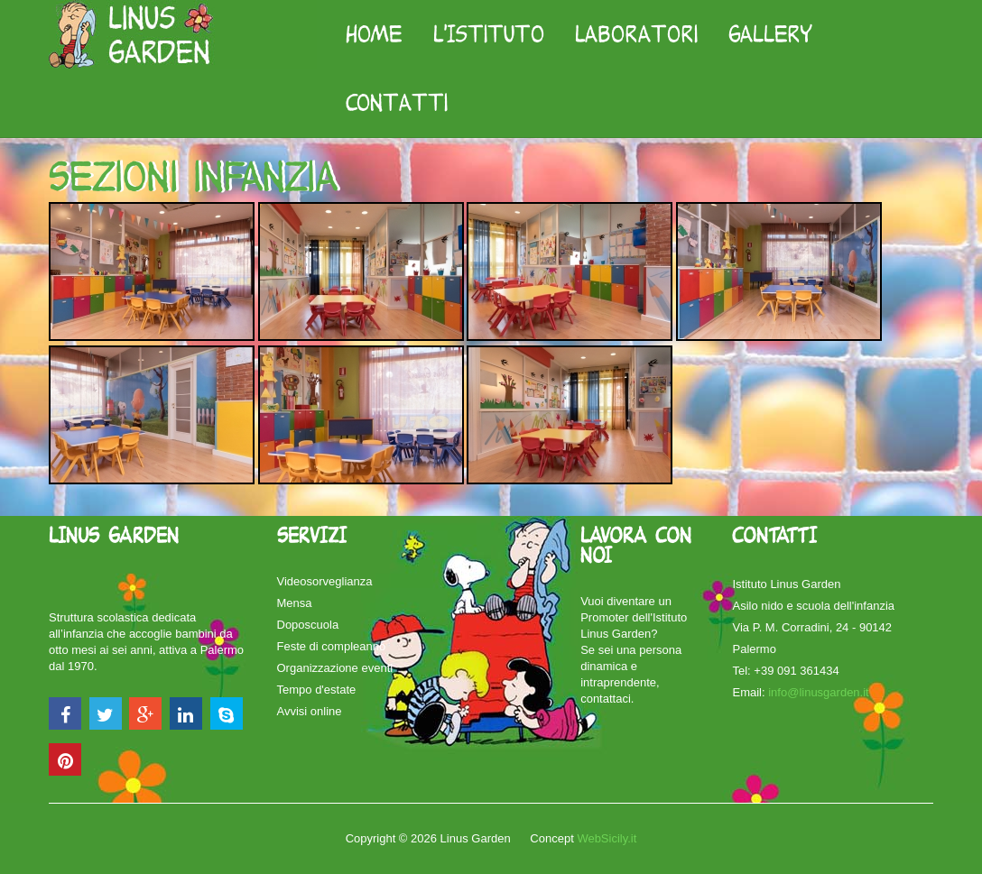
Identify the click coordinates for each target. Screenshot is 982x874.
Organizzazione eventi (335, 668)
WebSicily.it (606, 838)
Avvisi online (309, 711)
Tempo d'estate (317, 689)
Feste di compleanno (331, 646)
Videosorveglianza (325, 581)
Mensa (294, 603)
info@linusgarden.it (818, 692)
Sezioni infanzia (193, 176)
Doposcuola (308, 624)
